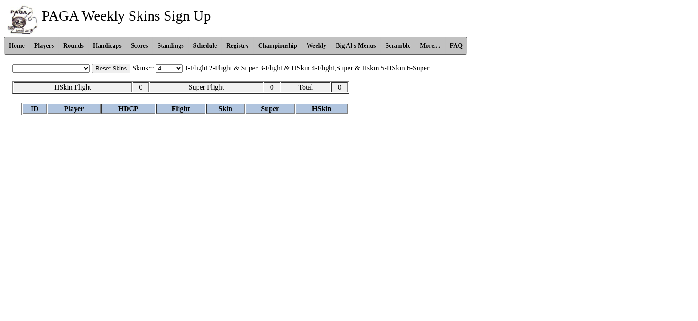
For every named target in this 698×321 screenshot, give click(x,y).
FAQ (456, 45)
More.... (430, 45)
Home (17, 45)
